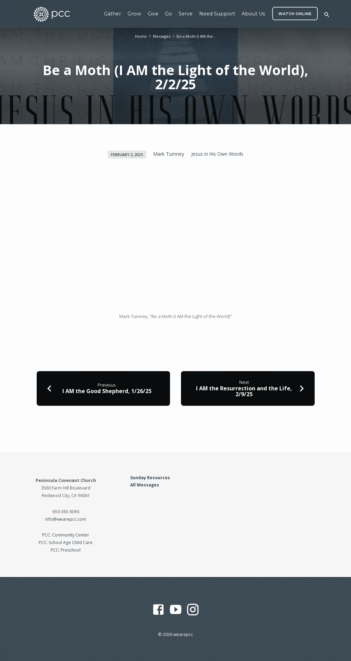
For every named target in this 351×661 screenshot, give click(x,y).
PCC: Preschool (66, 550)
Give (153, 14)
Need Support (217, 14)
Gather (112, 14)
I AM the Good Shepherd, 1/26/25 (107, 391)
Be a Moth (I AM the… (196, 36)
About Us (253, 14)
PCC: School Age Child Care (66, 542)
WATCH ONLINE (295, 14)
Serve (186, 14)
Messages (161, 36)
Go (168, 14)
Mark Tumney (169, 154)
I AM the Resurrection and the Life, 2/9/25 (244, 391)
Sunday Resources (150, 478)
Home (141, 36)
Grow (134, 14)
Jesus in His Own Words (217, 154)
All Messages (144, 485)
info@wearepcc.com (65, 519)
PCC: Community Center (65, 535)
